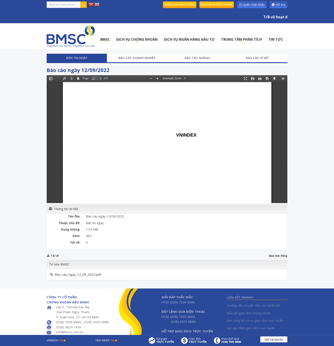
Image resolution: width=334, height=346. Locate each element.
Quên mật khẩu (252, 4)
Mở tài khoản (274, 339)
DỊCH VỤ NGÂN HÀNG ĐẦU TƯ (189, 39)
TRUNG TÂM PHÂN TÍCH (241, 40)
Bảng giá (165, 340)
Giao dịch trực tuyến (217, 5)
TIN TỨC (275, 39)
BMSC (105, 40)
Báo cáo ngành (197, 58)
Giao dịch (198, 340)
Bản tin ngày (76, 58)
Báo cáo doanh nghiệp (136, 58)
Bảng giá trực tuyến (179, 5)
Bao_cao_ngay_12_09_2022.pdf (78, 274)
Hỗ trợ (278, 4)
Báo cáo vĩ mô (257, 58)
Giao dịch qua (231, 340)
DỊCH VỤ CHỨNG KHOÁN (137, 40)
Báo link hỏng (278, 255)
